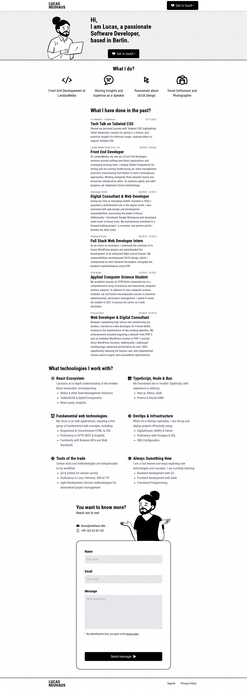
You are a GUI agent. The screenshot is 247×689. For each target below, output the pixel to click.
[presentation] (111, 642)
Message (91, 591)
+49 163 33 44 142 (92, 530)
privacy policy (132, 634)
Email (88, 571)
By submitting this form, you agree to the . (113, 634)
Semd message (123, 656)
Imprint (171, 683)
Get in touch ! (182, 5)
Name (89, 551)
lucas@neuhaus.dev (93, 526)
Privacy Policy (188, 683)
